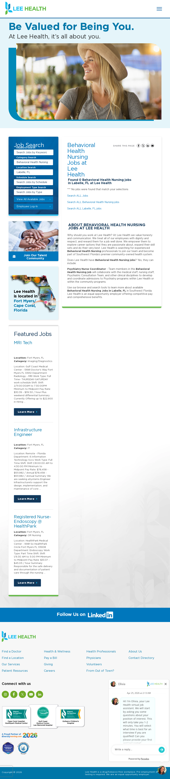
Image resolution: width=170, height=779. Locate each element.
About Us (135, 651)
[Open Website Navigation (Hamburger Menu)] (160, 9)
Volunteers (94, 664)
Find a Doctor (11, 651)
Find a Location (13, 657)
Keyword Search (25, 148)
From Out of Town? (100, 670)
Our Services (11, 664)
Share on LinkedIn (148, 145)
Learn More (29, 413)
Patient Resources (15, 670)
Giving (48, 664)
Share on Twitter (143, 145)
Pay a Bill (50, 657)
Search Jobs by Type (29, 192)
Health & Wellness (57, 651)
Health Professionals (101, 651)
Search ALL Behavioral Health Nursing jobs (93, 202)
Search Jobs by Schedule (32, 182)
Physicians (93, 657)
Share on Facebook (138, 145)
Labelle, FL (23, 172)
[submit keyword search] (50, 152)
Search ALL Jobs (77, 195)
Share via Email (152, 145)
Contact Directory (141, 657)
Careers (49, 670)
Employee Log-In (27, 206)
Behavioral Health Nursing (32, 162)
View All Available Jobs (31, 199)
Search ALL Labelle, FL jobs (84, 208)
